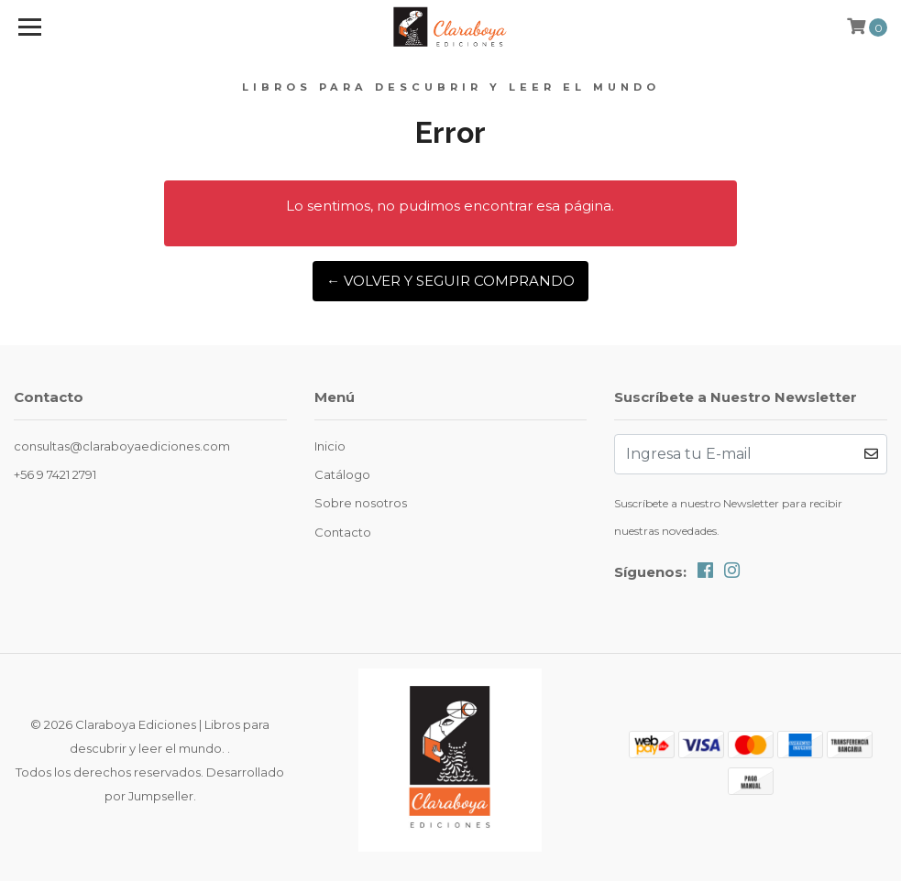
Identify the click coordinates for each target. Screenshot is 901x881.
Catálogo (342, 474)
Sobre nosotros (360, 502)
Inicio (330, 446)
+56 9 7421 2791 (55, 474)
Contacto (342, 532)
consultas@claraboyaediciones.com (122, 446)
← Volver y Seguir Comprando (450, 280)
